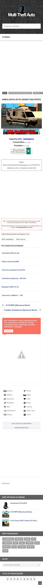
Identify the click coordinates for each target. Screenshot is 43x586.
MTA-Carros (20, 239)
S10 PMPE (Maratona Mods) (18, 305)
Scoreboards (8, 539)
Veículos (7, 391)
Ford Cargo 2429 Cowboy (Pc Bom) (23, 520)
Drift (15, 543)
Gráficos (7, 395)
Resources (8, 399)
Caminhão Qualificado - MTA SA (14, 278)
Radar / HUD (29, 410)
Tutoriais (27, 407)
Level (22, 543)
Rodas (27, 403)
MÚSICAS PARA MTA (21, 428)
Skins (6, 407)
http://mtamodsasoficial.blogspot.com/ (20, 93)
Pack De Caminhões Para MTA (13, 270)
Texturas (7, 414)
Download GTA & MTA (18, 503)
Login (5, 550)
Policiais (22, 547)
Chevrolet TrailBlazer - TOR (12, 295)
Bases (27, 539)
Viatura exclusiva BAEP (10, 261)
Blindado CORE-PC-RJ (10, 287)
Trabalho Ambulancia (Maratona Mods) (20, 310)
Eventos (30, 547)
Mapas (27, 395)
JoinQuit (29, 543)
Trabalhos (7, 543)
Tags (14, 547)
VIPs (33, 539)
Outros (27, 414)
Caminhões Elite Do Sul (10, 253)
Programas (8, 403)
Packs (26, 399)
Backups (6, 547)
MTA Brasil (5, 483)
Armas (27, 391)
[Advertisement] (21, 65)
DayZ (37, 543)
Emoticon (8, 331)
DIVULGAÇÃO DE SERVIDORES (21, 423)
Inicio (4, 93)
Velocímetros (9, 410)
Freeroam (19, 539)
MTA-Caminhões (8, 239)
